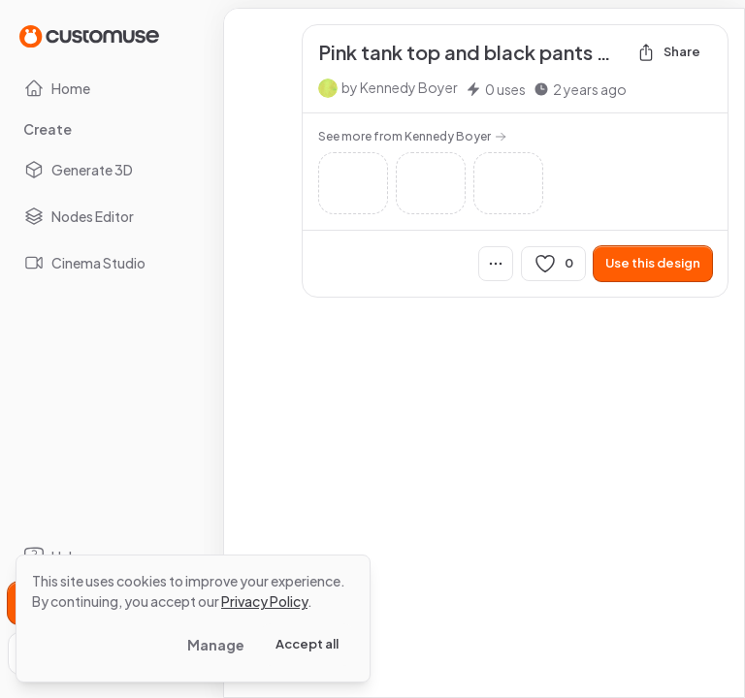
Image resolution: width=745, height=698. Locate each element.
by (399, 87)
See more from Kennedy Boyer (412, 136)
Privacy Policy (264, 601)
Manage (215, 644)
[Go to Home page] (89, 35)
